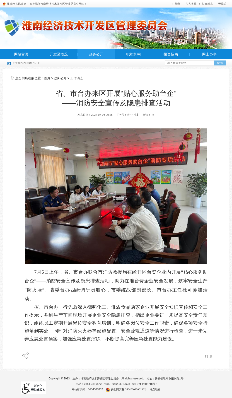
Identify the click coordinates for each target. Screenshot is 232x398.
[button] (207, 3)
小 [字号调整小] (135, 114)
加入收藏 (191, 3)
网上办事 (209, 54)
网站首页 (21, 54)
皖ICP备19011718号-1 (144, 384)
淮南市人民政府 (16, 3)
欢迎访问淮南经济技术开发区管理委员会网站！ (58, 3)
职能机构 (133, 54)
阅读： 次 (148, 114)
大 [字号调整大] (128, 114)
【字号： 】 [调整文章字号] (127, 114)
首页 (47, 78)
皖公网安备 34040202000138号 (126, 389)
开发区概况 (59, 54)
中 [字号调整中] (131, 114)
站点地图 (155, 389)
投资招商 (171, 54)
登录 (177, 3)
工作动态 (76, 78)
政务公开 (96, 54)
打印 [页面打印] (208, 356)
